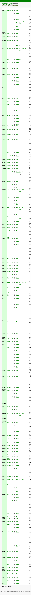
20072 (12, 435)
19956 (12, 456)
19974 (12, 413)
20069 (12, 10)
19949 (12, 268)
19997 (12, 531)
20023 (12, 521)
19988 (12, 353)
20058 (12, 577)
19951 (12, 448)
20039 (12, 98)
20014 (12, 441)
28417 (12, 465)
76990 (12, 573)
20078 (12, 341)
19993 (12, 258)
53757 (12, 216)
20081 (12, 139)
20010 (12, 502)
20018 (12, 370)
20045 (12, 265)
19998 (12, 476)
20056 (12, 494)
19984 (12, 406)
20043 (12, 115)
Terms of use (15, 594)
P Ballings (17, 22)
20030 (12, 184)
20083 (12, 557)
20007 (12, 470)
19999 (12, 376)
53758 (12, 207)
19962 (12, 274)
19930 (12, 459)
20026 (12, 227)
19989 (12, 165)
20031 (12, 282)
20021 (12, 500)
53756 (12, 171)
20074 (12, 36)
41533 (12, 320)
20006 (12, 563)
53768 (12, 479)
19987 (12, 338)
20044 (12, 238)
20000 (12, 162)
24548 (12, 294)
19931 (12, 155)
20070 (12, 83)
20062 (12, 396)
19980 (12, 80)
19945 (12, 271)
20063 (12, 451)
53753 (12, 48)
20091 (12, 40)
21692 (12, 95)
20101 (12, 224)
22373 (12, 129)
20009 (12, 551)
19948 (12, 579)
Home (3, 3)
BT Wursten (17, 13)
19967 (12, 33)
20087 (12, 422)
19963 (12, 159)
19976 (12, 181)
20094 (12, 68)
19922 (12, 445)
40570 (12, 134)
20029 (12, 277)
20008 (12, 125)
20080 (12, 74)
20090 (12, 409)
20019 (12, 390)
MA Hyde (17, 10)
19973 (12, 189)
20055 (12, 292)
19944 (12, 518)
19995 (12, 570)
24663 (12, 62)
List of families (6, 3)
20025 (12, 567)
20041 (12, 333)
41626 (12, 21)
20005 (12, 168)
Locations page (10, 3)
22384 (12, 262)
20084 (12, 462)
